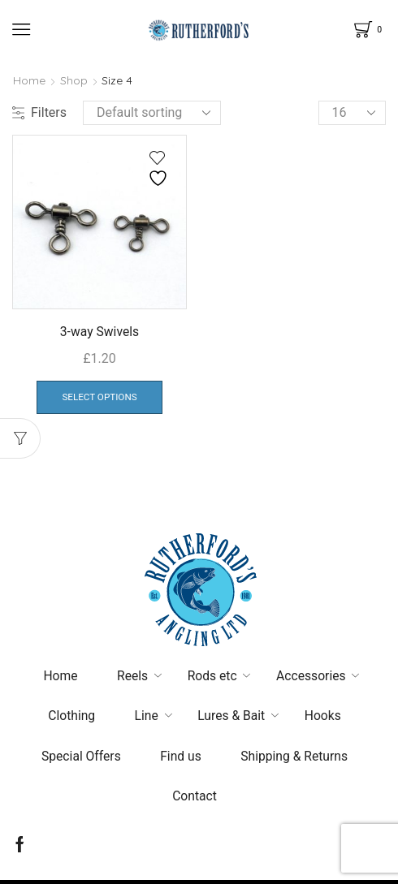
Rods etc (212, 677)
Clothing (69, 718)
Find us (180, 758)
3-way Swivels (99, 331)
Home (29, 80)
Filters (39, 112)
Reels (131, 677)
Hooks (325, 718)
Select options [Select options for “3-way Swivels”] (99, 397)
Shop (74, 80)
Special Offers (79, 758)
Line (145, 718)
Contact (195, 799)
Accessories (313, 677)
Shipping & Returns (295, 758)
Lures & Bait (231, 718)
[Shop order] (152, 113)
